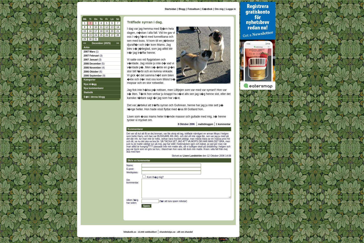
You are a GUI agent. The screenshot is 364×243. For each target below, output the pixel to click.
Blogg (182, 9)
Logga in (231, 9)
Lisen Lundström (192, 155)
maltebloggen (205, 124)
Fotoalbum (194, 9)
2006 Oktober (91, 71)
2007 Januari (91, 59)
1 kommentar (223, 124)
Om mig (219, 9)
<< (84, 43)
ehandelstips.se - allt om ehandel (176, 232)
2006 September (93, 75)
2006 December (93, 63)
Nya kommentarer (93, 88)
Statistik (88, 92)
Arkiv (87, 47)
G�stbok (207, 9)
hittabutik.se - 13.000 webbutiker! (140, 232)
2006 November (93, 67)
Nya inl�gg (90, 84)
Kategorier (89, 79)
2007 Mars (90, 51)
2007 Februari (92, 55)
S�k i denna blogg (94, 97)
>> (117, 43)
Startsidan (170, 9)
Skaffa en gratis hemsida (203, 238)
